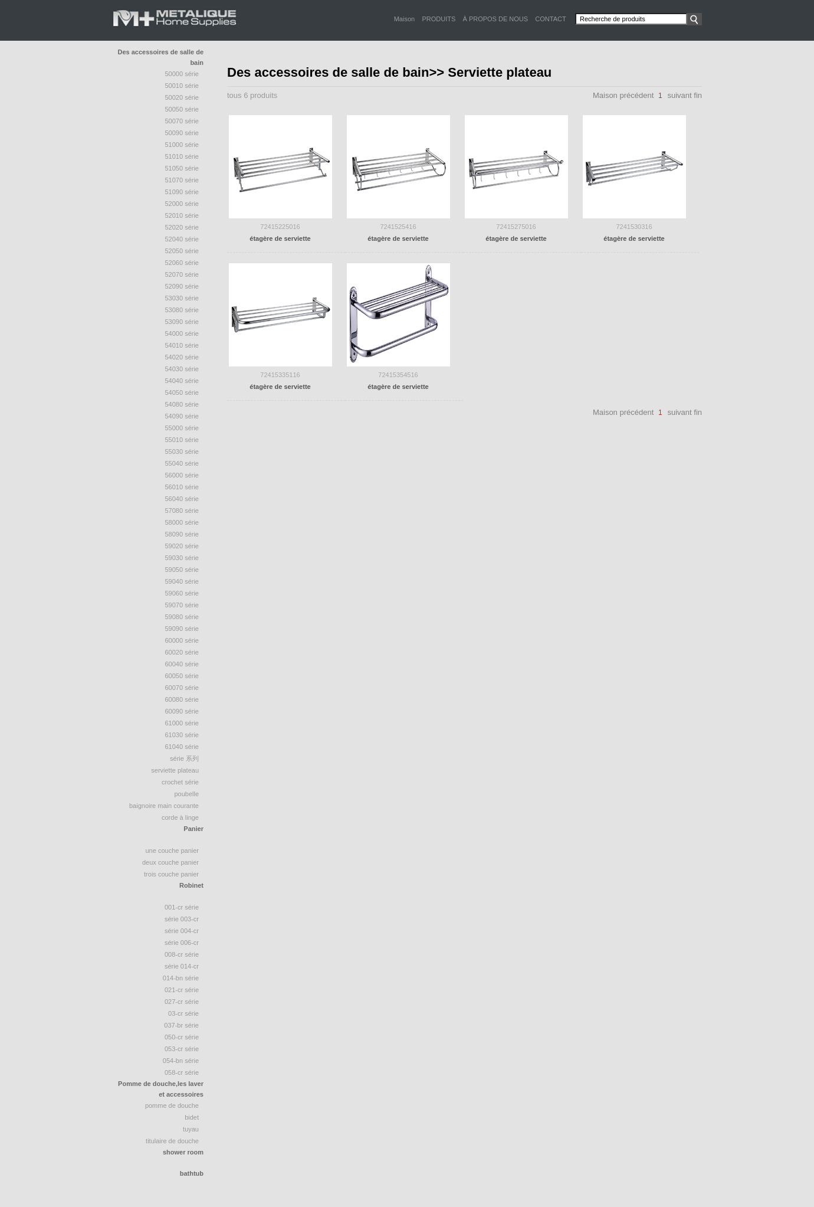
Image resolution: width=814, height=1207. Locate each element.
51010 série (182, 156)
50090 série (182, 132)
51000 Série (182, 144)
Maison (404, 18)
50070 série (182, 121)
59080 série (182, 616)
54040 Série (182, 380)
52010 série (182, 215)
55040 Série (182, 463)
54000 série (182, 333)
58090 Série (182, 534)
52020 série (182, 227)
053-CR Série (182, 1048)
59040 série (182, 581)
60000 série (182, 640)
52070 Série (182, 274)
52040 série (182, 239)
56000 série (182, 475)
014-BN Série (181, 978)
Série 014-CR (182, 966)
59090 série (182, 628)
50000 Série (182, 73)
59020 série (182, 545)
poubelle (186, 793)
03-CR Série (183, 1013)
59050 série (182, 569)
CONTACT (550, 18)
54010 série (182, 345)
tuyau (191, 1129)
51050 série (182, 168)
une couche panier (172, 850)
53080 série (182, 309)
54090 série (182, 416)
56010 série (182, 486)
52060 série (182, 262)
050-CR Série (182, 1037)
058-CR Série (182, 1072)
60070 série (182, 687)
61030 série (182, 734)
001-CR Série (182, 907)
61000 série (182, 723)
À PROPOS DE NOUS (495, 18)
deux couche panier (170, 862)
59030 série (182, 557)
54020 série (182, 357)
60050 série (182, 675)
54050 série (182, 392)
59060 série (182, 593)
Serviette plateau (175, 770)
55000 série (182, 427)
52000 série (182, 203)
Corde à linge (180, 817)
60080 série (182, 699)
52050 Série (182, 250)
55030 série (182, 451)
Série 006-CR (182, 942)
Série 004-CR (182, 930)
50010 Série (182, 85)
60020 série (182, 652)
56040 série (182, 498)
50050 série (182, 109)
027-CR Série (182, 1001)
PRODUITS (438, 18)
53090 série (182, 321)
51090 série (182, 191)
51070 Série (182, 180)
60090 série (182, 711)
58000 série (182, 522)
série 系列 (184, 758)
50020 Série (182, 97)
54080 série (182, 404)
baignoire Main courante (164, 805)
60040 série (182, 664)
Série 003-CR (182, 919)
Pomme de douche (172, 1105)
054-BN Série (181, 1060)
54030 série (182, 368)
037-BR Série (181, 1025)
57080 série (182, 510)
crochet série (180, 782)
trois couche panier (171, 874)
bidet (192, 1117)
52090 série (182, 286)
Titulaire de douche (172, 1140)
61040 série (182, 746)
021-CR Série (182, 989)
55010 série (182, 439)
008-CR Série (182, 954)
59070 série (182, 605)
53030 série (182, 298)
